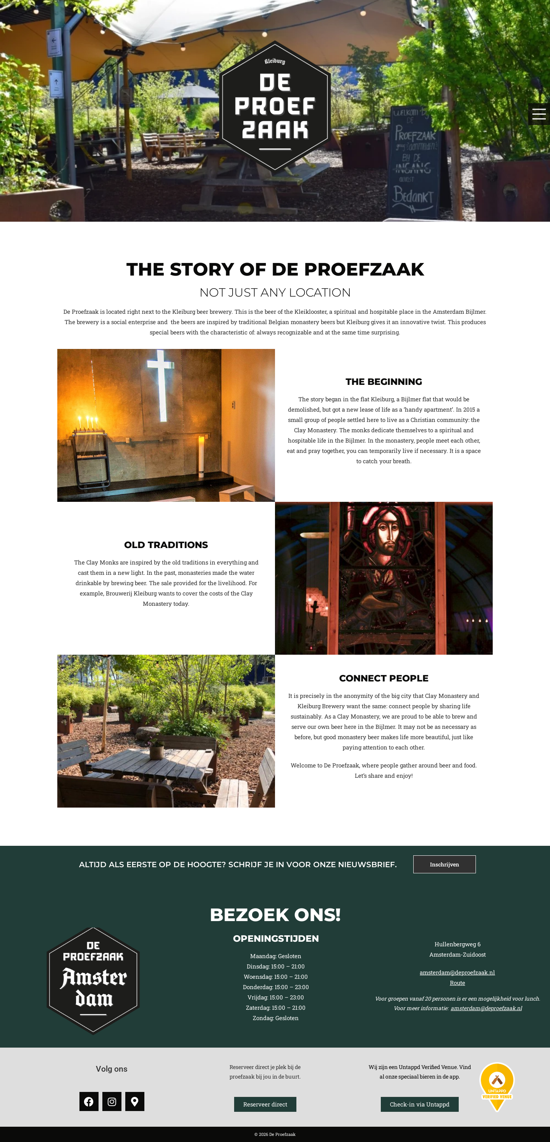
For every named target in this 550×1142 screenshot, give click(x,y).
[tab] (444, 864)
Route (457, 982)
